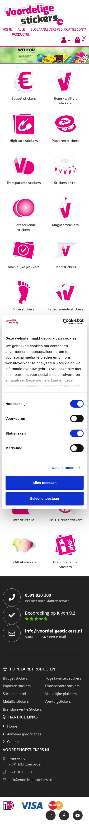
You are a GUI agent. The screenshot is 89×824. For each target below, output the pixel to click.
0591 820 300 (20, 772)
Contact (13, 741)
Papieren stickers (17, 685)
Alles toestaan (45, 483)
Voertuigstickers (58, 701)
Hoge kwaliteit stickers (63, 678)
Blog (34, 29)
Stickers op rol (14, 693)
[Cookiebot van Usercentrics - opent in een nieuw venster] (63, 322)
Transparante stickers (62, 685)
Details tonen (63, 468)
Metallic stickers (16, 701)
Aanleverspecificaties (57, 29)
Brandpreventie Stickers (22, 709)
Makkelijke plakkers (61, 693)
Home (7, 29)
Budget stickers (15, 678)
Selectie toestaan (44, 498)
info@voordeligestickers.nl (30, 779)
